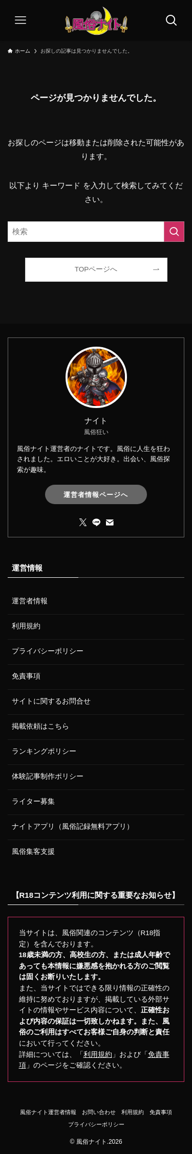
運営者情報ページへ (95, 495)
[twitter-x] (83, 522)
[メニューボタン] (20, 20)
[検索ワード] (96, 231)
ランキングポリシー (44, 751)
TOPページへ (96, 269)
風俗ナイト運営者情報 (48, 1112)
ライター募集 (33, 801)
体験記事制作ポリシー (47, 776)
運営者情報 (30, 601)
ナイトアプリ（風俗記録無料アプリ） (73, 826)
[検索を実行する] (174, 231)
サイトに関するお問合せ (51, 701)
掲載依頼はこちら (40, 726)
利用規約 (26, 626)
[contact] (109, 522)
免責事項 (26, 676)
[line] (96, 522)
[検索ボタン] (171, 20)
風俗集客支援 (33, 851)
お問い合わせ (99, 1112)
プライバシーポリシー (47, 651)
